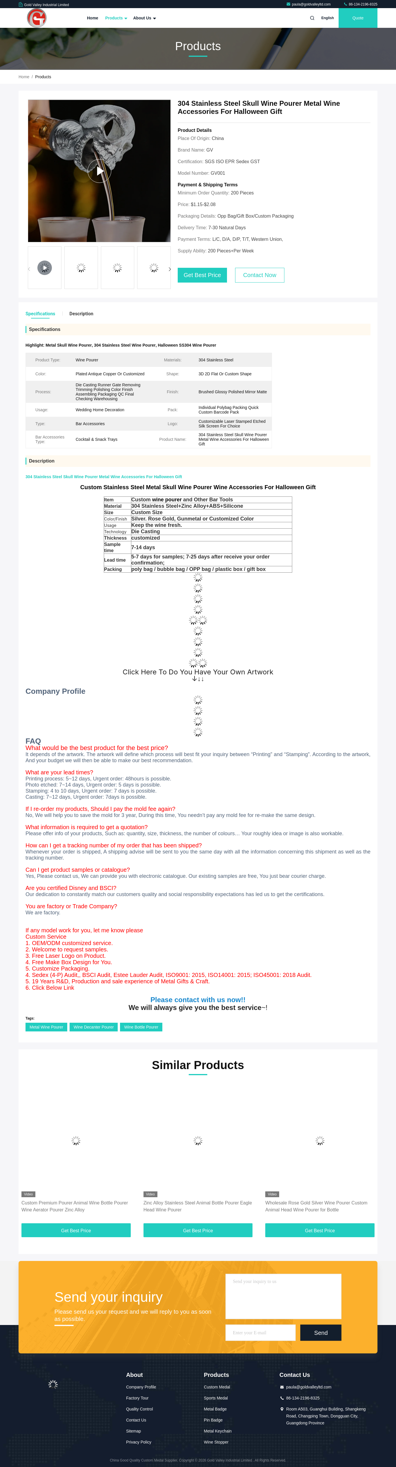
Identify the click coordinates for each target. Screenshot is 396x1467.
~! (197, 1007)
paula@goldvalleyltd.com (309, 4)
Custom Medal (217, 1387)
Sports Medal (216, 1398)
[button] (170, 269)
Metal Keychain (218, 1431)
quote (358, 18)
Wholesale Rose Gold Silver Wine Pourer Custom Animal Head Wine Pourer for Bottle (316, 1206)
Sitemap (133, 1431)
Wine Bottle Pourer (141, 1027)
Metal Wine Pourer (46, 1027)
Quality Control (139, 1409)
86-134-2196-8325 (360, 4)
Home (92, 18)
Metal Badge (215, 1409)
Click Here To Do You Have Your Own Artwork (198, 672)
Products (115, 18)
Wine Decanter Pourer (94, 1027)
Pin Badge (213, 1420)
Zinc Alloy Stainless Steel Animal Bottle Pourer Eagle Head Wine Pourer (197, 1206)
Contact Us (136, 1420)
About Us (144, 18)
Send (321, 1332)
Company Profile (141, 1387)
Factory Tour (137, 1398)
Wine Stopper (216, 1442)
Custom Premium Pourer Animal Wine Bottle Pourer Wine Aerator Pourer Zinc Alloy (74, 1206)
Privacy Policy (138, 1442)
